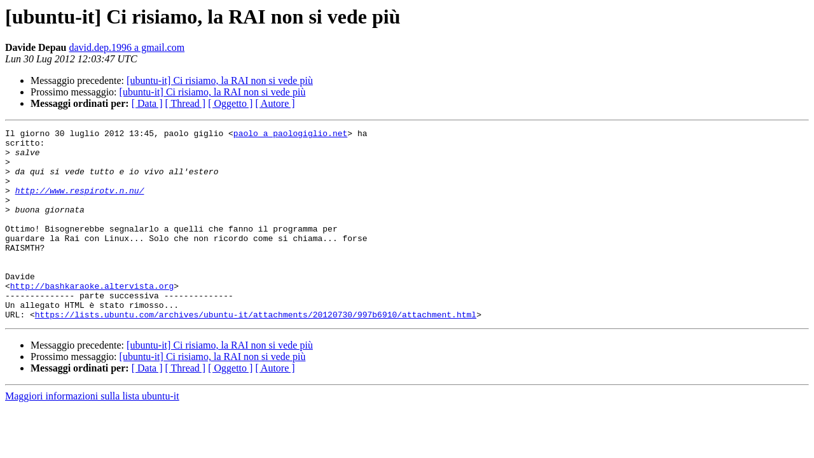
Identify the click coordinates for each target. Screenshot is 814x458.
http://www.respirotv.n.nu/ (79, 203)
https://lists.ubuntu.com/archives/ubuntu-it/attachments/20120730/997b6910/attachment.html (255, 352)
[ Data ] (147, 103)
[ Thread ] (185, 103)
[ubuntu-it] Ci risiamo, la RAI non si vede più (220, 80)
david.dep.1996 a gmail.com (126, 47)
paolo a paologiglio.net (290, 135)
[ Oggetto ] (230, 103)
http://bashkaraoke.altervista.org (92, 318)
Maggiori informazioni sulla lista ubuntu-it (92, 434)
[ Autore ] (274, 103)
